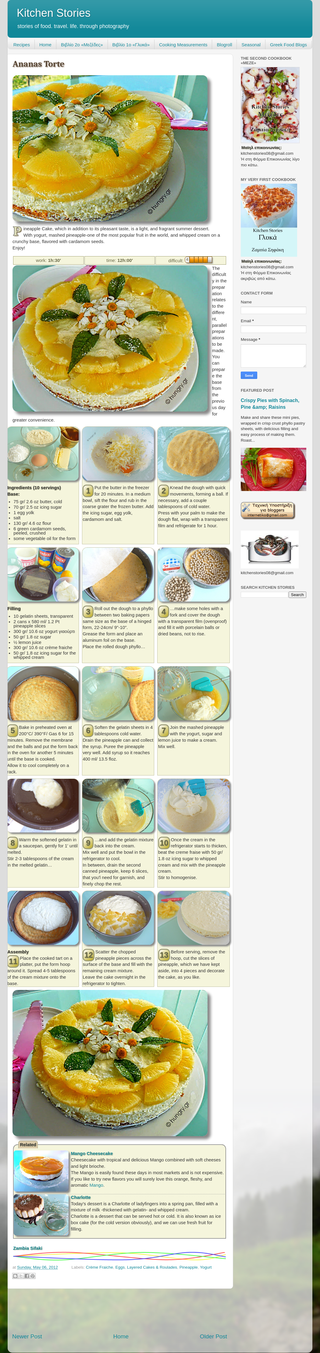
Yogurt (206, 1267)
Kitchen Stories (54, 13)
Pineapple (189, 1267)
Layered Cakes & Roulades (152, 1267)
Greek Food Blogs (288, 44)
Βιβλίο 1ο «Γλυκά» (131, 44)
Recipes (21, 44)
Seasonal (251, 44)
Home (45, 44)
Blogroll (224, 44)
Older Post (213, 1336)
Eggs (120, 1267)
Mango (96, 1185)
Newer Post (27, 1336)
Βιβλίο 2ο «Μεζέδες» (82, 44)
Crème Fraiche (99, 1267)
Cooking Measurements (183, 44)
